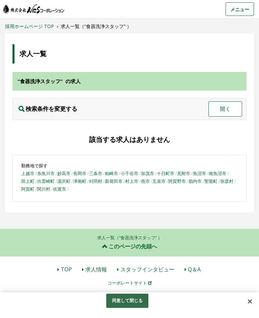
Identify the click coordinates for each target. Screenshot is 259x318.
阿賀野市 (177, 181)
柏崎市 (111, 173)
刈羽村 (95, 181)
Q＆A (194, 269)
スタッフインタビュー (147, 269)
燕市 (145, 181)
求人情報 (96, 269)
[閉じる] (249, 301)
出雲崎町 (46, 181)
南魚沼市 (217, 173)
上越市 (27, 173)
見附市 (183, 173)
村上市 (131, 181)
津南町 (79, 181)
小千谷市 (129, 173)
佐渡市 (59, 189)
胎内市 (195, 181)
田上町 (27, 181)
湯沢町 (63, 181)
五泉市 (159, 181)
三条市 (95, 173)
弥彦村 (226, 181)
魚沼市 (199, 173)
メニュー (239, 9)
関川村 (43, 189)
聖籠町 (211, 181)
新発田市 (113, 181)
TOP (66, 269)
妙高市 (63, 173)
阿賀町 (27, 189)
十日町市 (165, 173)
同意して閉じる (127, 300)
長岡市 (79, 173)
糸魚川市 (46, 173)
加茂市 (147, 173)
